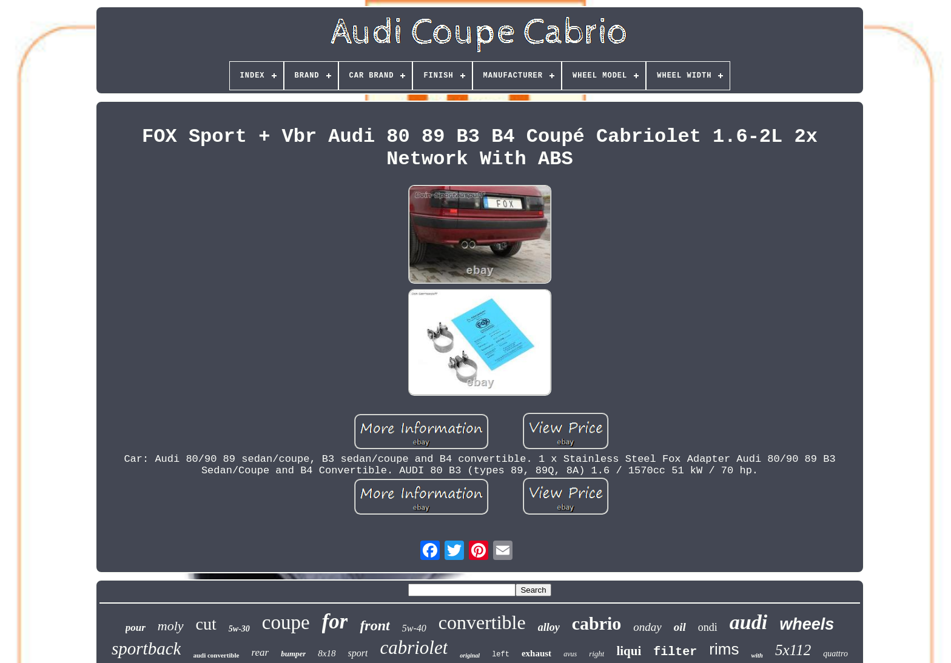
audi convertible (216, 655)
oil (680, 627)
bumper (293, 653)
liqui (628, 651)
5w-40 (414, 628)
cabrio (597, 623)
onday (647, 627)
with (757, 655)
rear (260, 652)
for (335, 621)
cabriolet (414, 647)
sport (358, 653)
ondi (707, 627)
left (500, 654)
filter (675, 652)
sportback (146, 648)
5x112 (793, 650)
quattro (835, 653)
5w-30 (239, 628)
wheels (806, 624)
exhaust (536, 653)
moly (171, 625)
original (470, 655)
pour (136, 627)
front (374, 625)
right (596, 653)
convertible (482, 622)
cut (206, 624)
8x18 (326, 653)
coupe (286, 622)
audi (748, 622)
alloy (549, 627)
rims (724, 649)
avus (570, 654)
